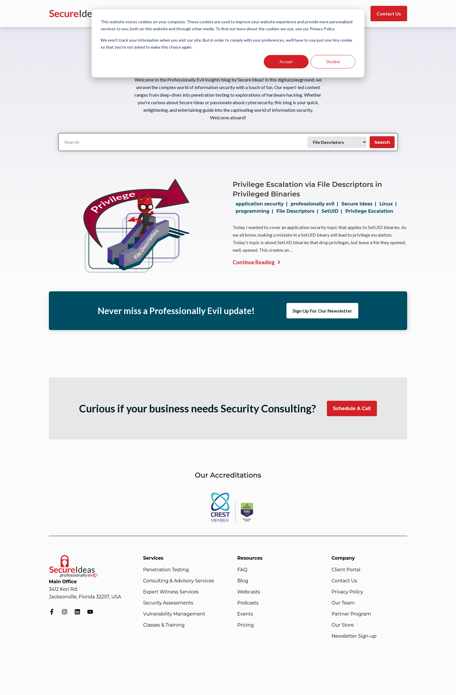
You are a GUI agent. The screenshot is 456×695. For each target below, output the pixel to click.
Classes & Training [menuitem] (164, 625)
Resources (250, 558)
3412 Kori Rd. (63, 589)
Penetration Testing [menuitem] (166, 569)
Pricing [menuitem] (245, 625)
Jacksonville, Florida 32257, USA (85, 597)
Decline (333, 61)
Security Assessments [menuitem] (168, 603)
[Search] (182, 142)
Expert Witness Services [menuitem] (171, 592)
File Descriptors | (298, 211)
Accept (286, 61)
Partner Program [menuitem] (351, 614)
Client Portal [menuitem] (346, 569)
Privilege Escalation (369, 211)
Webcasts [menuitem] (248, 592)
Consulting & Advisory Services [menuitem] (178, 581)
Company (343, 558)
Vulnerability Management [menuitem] (174, 614)
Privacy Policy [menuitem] (347, 592)
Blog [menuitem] (242, 581)
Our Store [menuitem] (343, 625)
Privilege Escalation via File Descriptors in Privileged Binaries (307, 189)
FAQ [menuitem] (242, 569)
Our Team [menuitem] (343, 603)
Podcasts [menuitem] (248, 603)
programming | (255, 211)
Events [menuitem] (245, 614)
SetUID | (332, 211)
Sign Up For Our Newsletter (322, 310)
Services (153, 558)
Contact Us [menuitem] (344, 581)
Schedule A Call (352, 408)
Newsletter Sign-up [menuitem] (354, 636)
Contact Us (389, 13)
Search (382, 142)
